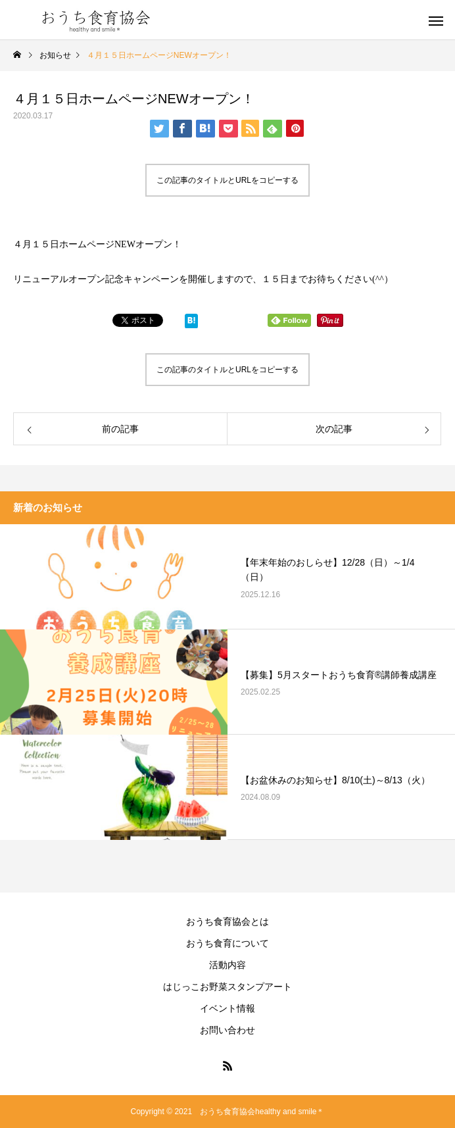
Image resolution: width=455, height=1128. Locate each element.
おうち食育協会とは (227, 921)
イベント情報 (227, 1008)
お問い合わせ (227, 1030)
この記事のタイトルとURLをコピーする (227, 180)
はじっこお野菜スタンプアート (227, 986)
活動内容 (227, 965)
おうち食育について (227, 943)
